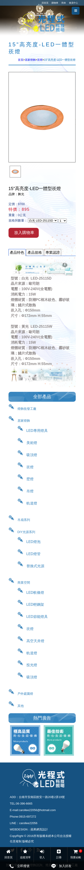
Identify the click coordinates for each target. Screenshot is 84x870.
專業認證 (52, 252)
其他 (20, 706)
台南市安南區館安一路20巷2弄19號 (42, 797)
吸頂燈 (31, 455)
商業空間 (23, 582)
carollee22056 (28, 823)
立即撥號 (23, 866)
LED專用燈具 (37, 431)
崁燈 (40, 59)
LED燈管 (33, 554)
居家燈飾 (30, 59)
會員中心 (73, 3)
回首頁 (45, 3)
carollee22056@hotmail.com (37, 810)
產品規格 (35, 252)
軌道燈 (31, 503)
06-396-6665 (24, 803)
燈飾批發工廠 (26, 408)
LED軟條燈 (35, 592)
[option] (15, 171)
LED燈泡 (33, 542)
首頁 (20, 59)
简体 (63, 3)
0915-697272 (27, 816)
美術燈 (31, 443)
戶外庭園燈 (25, 693)
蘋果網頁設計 (39, 829)
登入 (42, 854)
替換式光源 (35, 566)
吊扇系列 (23, 520)
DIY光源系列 (26, 532)
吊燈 (30, 491)
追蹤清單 (25, 854)
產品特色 (17, 252)
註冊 (58, 854)
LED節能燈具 (37, 617)
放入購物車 (24, 232)
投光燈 (31, 665)
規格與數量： (18, 220)
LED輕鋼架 (35, 604)
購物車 (55, 3)
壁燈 (30, 479)
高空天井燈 (35, 641)
